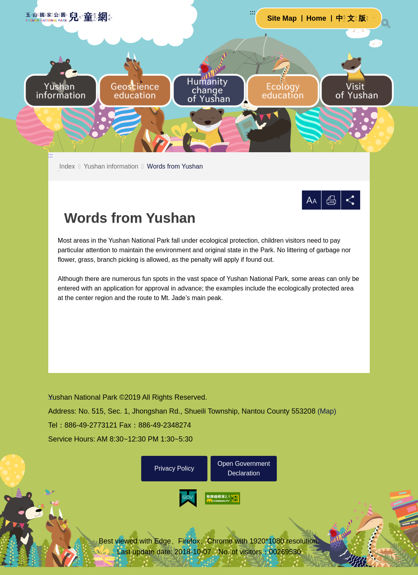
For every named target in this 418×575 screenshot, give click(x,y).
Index (66, 175)
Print (331, 208)
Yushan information (111, 174)
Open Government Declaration (243, 476)
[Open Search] (385, 23)
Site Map (274, 23)
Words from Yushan (175, 174)
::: (244, 17)
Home (308, 23)
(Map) (326, 419)
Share (350, 208)
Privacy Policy (174, 476)
